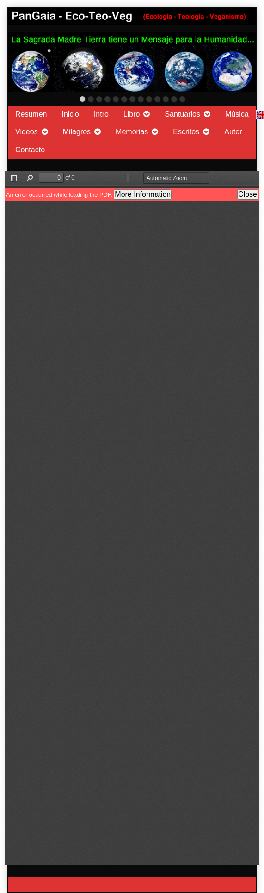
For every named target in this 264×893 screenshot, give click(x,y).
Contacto (30, 150)
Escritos (186, 132)
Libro (131, 114)
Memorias (132, 132)
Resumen (31, 114)
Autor (233, 132)
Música (237, 114)
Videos (26, 132)
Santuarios (182, 114)
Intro (101, 114)
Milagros (77, 132)
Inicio (70, 114)
